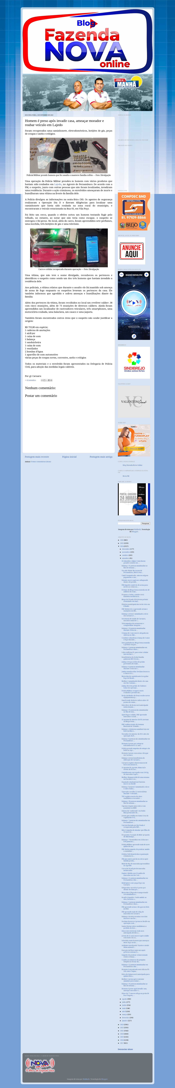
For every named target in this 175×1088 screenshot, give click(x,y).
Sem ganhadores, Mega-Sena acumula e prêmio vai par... (136, 643)
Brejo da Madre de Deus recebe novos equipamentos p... (136, 696)
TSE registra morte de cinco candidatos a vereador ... (132, 797)
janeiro (125, 1021)
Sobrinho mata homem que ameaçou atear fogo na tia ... (135, 941)
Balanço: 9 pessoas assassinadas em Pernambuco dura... (134, 648)
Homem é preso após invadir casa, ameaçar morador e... (134, 989)
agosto (124, 999)
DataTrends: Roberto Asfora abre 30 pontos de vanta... (135, 701)
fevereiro (126, 1018)
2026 (122, 540)
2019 (122, 1037)
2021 (122, 1031)
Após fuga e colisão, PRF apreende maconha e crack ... (134, 715)
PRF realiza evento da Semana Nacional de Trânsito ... (133, 725)
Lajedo (57, 184)
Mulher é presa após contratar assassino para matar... (133, 980)
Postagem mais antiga (101, 457)
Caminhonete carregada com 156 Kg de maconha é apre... (135, 773)
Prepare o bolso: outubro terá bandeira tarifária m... (133, 595)
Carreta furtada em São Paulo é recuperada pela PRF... (133, 826)
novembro (126, 552)
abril (124, 1011)
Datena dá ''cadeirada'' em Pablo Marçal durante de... (133, 812)
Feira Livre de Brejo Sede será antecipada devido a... (133, 932)
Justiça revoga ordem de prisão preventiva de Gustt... (133, 663)
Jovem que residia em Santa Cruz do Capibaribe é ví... (135, 816)
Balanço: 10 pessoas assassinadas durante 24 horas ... (133, 629)
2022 (122, 1027)
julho (124, 1002)
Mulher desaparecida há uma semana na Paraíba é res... (135, 778)
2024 (122, 546)
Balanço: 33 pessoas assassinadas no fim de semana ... (135, 985)
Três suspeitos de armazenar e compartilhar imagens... (133, 624)
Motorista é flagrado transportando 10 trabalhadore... (135, 893)
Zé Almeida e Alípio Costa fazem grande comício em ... (133, 562)
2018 (122, 1040)
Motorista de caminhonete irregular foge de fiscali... (135, 677)
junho (124, 1005)
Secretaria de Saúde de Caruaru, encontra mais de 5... (134, 619)
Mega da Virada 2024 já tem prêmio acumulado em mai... (135, 600)
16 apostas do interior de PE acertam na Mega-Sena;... (135, 720)
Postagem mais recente (37, 457)
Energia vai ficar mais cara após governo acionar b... (133, 951)
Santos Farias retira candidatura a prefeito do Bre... (134, 927)
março (124, 1014)
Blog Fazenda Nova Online (132, 465)
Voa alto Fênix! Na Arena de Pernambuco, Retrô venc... (132, 571)
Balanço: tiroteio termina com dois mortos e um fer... (134, 917)
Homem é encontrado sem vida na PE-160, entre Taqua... (136, 970)
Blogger (135, 531)
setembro (126, 558)
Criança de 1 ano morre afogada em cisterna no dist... (135, 634)
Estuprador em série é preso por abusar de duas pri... (134, 888)
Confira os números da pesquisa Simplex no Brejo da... (133, 961)
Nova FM (126, 476)
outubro (125, 555)
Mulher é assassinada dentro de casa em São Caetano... (135, 682)
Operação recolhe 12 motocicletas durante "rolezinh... (134, 792)
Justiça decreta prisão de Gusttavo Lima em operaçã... (134, 687)
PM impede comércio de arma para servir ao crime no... (135, 586)
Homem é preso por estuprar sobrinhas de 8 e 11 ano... (132, 744)
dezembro (126, 549)
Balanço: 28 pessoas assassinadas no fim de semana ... (135, 802)
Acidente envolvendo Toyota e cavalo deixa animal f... (135, 946)
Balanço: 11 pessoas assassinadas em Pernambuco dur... (135, 879)
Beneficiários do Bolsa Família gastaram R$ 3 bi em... (133, 658)
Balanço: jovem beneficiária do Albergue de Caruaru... (133, 759)
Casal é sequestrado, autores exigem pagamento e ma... (135, 576)
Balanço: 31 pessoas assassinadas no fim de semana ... (135, 566)
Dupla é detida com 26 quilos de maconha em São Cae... (133, 874)
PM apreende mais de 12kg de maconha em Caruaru (133, 913)
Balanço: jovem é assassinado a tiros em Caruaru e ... (135, 615)
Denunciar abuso (125, 1049)
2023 (122, 1024)
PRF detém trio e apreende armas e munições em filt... (135, 610)
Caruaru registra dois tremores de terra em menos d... (134, 764)
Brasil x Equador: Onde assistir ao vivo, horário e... (134, 898)
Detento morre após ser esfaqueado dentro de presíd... (135, 581)
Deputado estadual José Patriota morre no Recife (133, 783)
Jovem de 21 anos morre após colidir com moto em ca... (135, 937)
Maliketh (137, 529)
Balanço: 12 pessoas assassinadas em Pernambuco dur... (135, 965)
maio (124, 1008)
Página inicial (69, 457)
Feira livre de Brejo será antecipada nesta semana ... (135, 706)
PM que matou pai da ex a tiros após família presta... (135, 860)
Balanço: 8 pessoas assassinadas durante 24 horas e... (133, 667)
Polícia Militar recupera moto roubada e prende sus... (133, 691)
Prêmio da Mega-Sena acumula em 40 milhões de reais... (135, 591)
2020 (122, 1034)
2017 (122, 1043)
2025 (122, 543)
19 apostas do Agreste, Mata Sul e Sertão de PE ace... (134, 768)
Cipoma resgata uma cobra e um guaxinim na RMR (134, 807)
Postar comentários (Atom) (41, 462)
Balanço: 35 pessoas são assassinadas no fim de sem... (135, 711)
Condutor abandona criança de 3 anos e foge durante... (136, 639)
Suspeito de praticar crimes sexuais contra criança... (134, 956)
